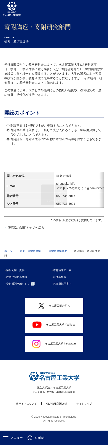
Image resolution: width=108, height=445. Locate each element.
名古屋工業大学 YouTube (53, 329)
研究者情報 (61, 281)
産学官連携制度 (58, 255)
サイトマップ (84, 408)
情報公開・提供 (17, 274)
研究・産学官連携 (30, 255)
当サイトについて (26, 408)
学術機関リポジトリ (22, 288)
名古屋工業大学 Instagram (54, 348)
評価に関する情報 (18, 281)
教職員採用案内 (64, 288)
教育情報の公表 (64, 274)
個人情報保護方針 (56, 408)
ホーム (8, 255)
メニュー (13, 437)
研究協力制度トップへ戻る (26, 232)
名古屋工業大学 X (53, 310)
